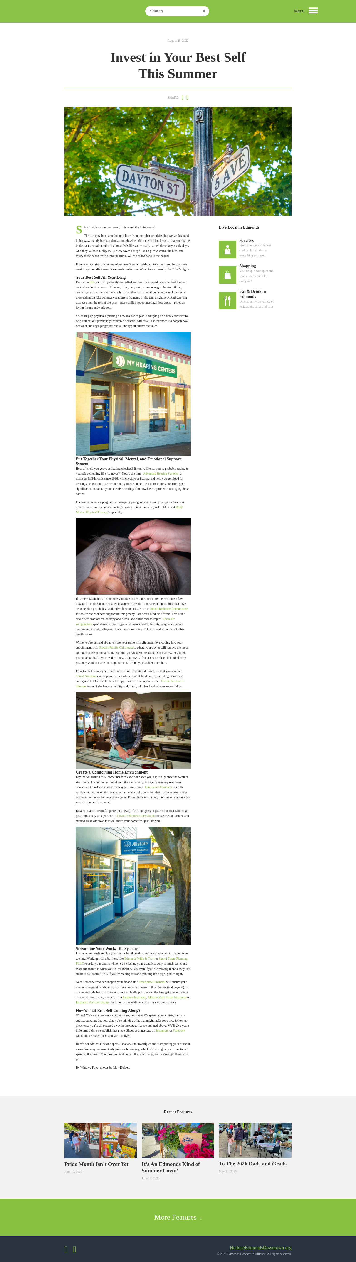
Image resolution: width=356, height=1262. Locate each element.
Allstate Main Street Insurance (167, 997)
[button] (306, 11)
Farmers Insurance (134, 997)
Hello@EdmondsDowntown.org (261, 1247)
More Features (178, 1217)
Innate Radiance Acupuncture (169, 608)
